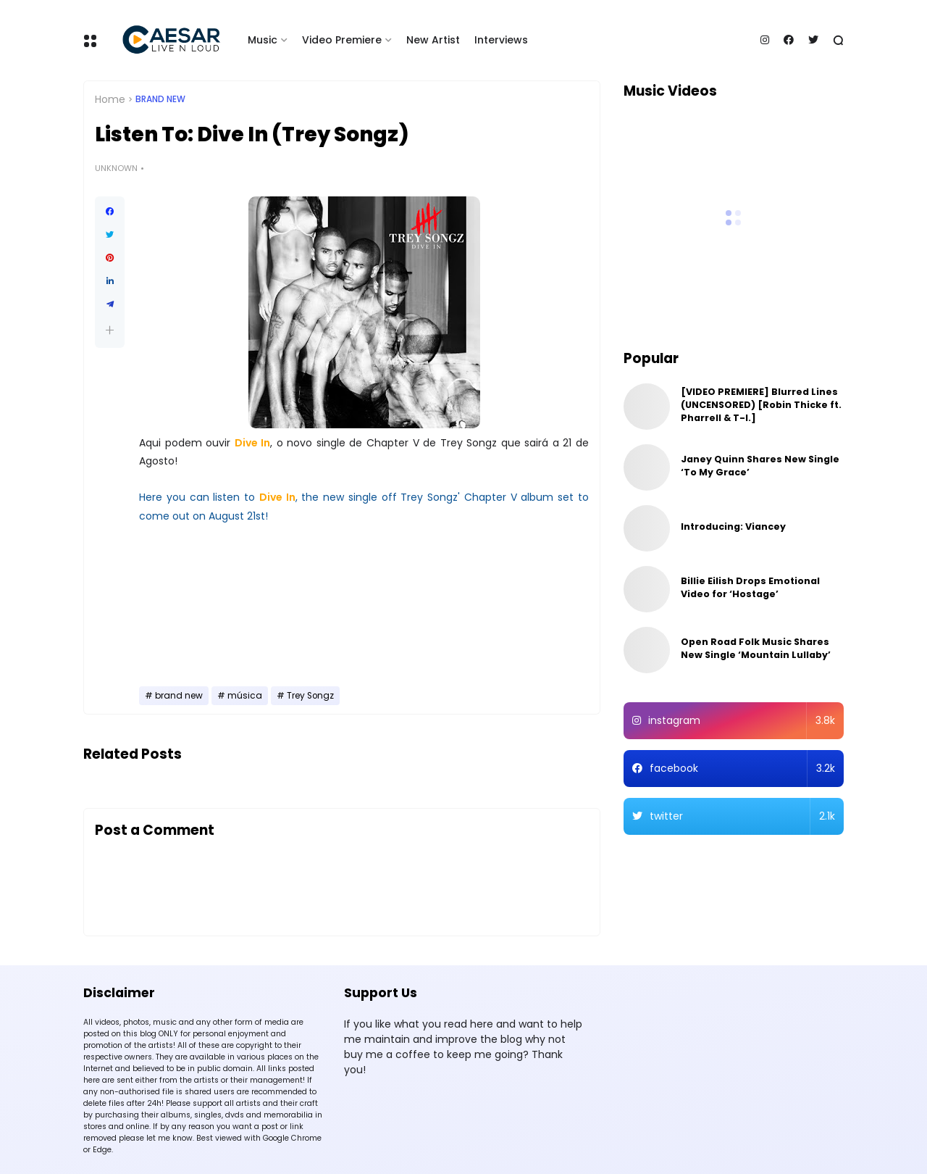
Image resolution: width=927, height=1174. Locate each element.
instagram (742, 720)
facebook (743, 768)
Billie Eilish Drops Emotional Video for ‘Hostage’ (750, 587)
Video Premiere (342, 40)
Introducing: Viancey (733, 526)
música (244, 696)
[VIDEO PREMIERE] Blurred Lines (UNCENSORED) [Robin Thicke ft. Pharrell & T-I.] (761, 405)
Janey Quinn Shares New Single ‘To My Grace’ (760, 465)
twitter (743, 816)
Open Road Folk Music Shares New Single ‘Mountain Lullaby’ (756, 648)
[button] (110, 330)
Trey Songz (310, 696)
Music (262, 40)
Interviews (501, 40)
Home (110, 99)
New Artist (433, 40)
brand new (160, 99)
